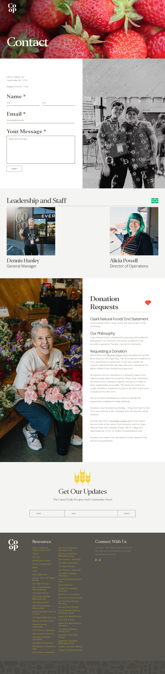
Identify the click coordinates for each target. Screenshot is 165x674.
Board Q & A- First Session (69, 594)
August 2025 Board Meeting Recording (69, 624)
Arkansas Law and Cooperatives (39, 625)
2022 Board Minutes (40, 593)
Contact (35, 553)
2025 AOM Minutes (66, 620)
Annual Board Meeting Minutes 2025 (67, 630)
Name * (16, 96)
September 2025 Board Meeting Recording (68, 642)
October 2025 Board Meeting (70, 646)
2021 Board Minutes (40, 584)
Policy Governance (39, 574)
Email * (16, 114)
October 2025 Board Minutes (70, 650)
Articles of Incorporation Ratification (68, 589)
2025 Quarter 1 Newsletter (69, 559)
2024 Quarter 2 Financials (43, 634)
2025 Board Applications (68, 563)
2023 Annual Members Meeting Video (41, 607)
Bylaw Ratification (65, 585)
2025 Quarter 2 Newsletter (69, 570)
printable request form (121, 420)
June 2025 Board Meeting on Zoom (70, 580)
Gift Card (36, 557)
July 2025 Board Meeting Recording (68, 602)
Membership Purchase (41, 560)
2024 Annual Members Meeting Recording (67, 554)
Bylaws (35, 567)
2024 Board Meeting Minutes (44, 617)
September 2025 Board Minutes (68, 636)
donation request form (117, 355)
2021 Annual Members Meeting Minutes (41, 588)
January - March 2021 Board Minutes (43, 579)
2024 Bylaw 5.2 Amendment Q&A (44, 647)
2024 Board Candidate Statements (41, 638)
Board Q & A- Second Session (70, 598)
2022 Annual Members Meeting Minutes (41, 597)
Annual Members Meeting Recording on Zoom (69, 611)
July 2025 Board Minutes (68, 607)
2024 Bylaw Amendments (42, 643)
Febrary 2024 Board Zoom (43, 621)
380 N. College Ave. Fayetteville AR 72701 (41, 549)
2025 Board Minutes (66, 566)
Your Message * (26, 131)
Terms (35, 571)
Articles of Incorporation (42, 564)
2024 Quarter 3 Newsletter (43, 630)
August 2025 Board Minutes (69, 616)
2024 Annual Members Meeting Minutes (67, 549)
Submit (14, 169)
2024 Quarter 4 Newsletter (43, 652)
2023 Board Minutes (40, 602)
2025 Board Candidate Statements (67, 574)
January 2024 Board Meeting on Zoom (44, 612)
